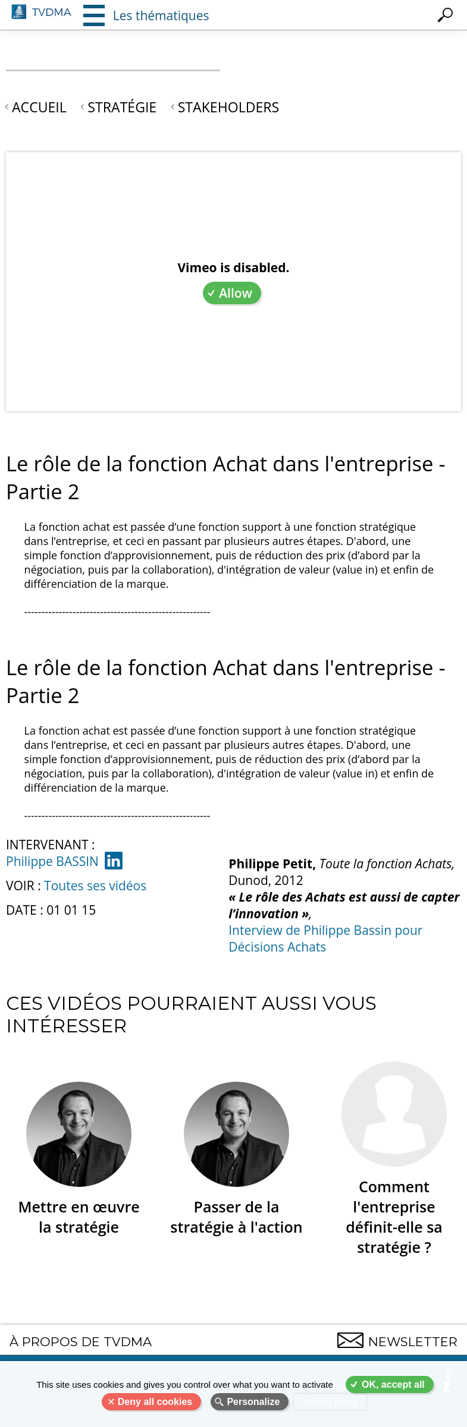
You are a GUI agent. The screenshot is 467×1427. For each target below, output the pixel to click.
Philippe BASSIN (52, 861)
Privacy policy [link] (330, 1402)
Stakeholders (229, 106)
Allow (235, 293)
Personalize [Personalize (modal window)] (253, 1402)
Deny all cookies (155, 1402)
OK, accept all (393, 1384)
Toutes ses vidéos (95, 885)
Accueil (39, 106)
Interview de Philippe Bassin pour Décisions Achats (325, 938)
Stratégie (121, 106)
